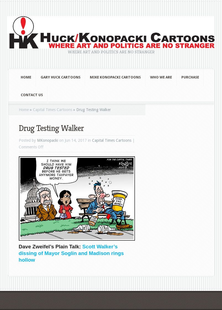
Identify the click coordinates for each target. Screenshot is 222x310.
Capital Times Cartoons (52, 109)
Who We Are (161, 77)
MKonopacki (47, 140)
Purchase (190, 77)
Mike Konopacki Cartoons (115, 77)
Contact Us (32, 95)
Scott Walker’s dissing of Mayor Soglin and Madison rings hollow (71, 253)
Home (26, 77)
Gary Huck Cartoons (60, 77)
